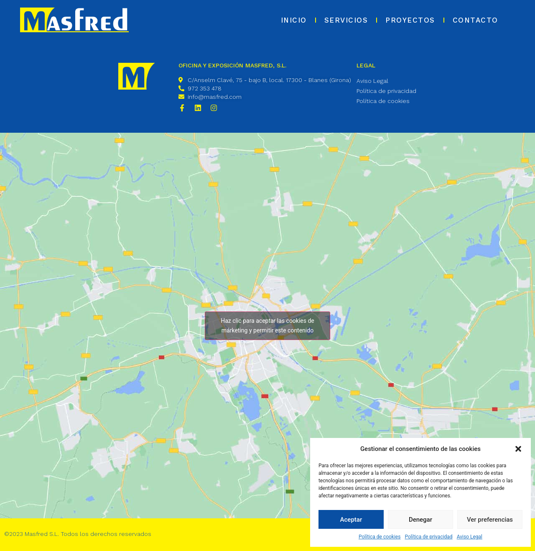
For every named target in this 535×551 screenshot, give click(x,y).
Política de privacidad (428, 537)
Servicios (346, 20)
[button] (518, 449)
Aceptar (351, 519)
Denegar (420, 519)
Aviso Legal (469, 537)
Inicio (294, 20)
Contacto (475, 20)
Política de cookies (380, 537)
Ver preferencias (490, 519)
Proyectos (410, 20)
